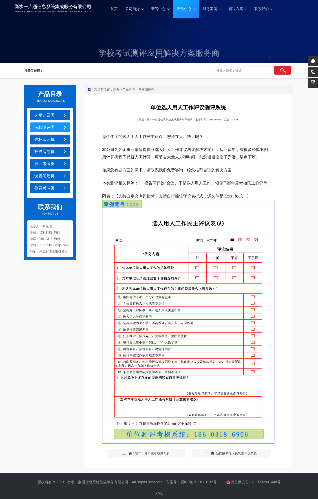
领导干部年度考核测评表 (146, 453)
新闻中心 (158, 9)
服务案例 (210, 9)
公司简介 (132, 9)
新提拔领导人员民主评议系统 (231, 453)
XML (159, 493)
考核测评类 (146, 89)
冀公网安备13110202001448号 (256, 482)
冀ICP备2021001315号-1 (200, 482)
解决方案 (236, 9)
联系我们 (261, 9)
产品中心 (184, 9)
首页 (114, 9)
